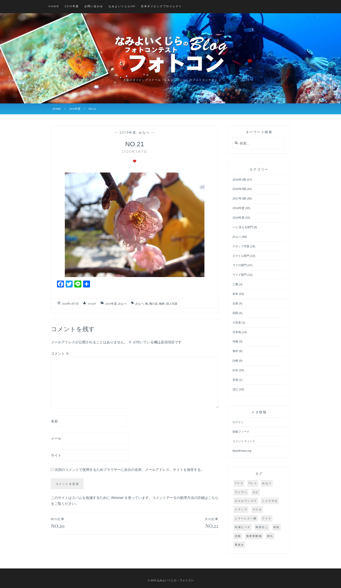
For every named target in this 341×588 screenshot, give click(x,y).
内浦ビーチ (243, 527)
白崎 (235, 360)
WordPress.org (241, 450)
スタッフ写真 (240, 246)
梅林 (162, 303)
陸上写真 (171, 303)
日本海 (236, 332)
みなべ (144, 133)
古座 (235, 303)
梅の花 (153, 303)
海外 (235, 351)
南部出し (262, 527)
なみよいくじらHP (122, 6)
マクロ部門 (239, 265)
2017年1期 (239, 198)
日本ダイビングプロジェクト (161, 6)
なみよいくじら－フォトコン (175, 580)
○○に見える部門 (242, 227)
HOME (53, 6)
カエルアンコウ (246, 500)
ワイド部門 (239, 274)
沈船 (238, 536)
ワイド (266, 518)
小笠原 (236, 322)
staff (92, 303)
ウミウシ (241, 492)
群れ (270, 536)
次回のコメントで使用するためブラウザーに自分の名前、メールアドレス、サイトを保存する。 (129, 470)
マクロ (257, 509)
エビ (255, 492)
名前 (54, 421)
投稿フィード (240, 431)
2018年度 (238, 208)
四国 (235, 313)
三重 (235, 284)
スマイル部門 (240, 255)
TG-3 (239, 483)
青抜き (239, 544)
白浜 (235, 370)
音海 (235, 379)
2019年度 (72, 6)
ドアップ (241, 509)
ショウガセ (270, 500)
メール (56, 438)
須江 (235, 389)
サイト (56, 455)
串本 (235, 294)
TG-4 (252, 483)
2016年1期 (239, 179)
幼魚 (276, 527)
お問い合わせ (93, 6)
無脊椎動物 (254, 536)
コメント (60, 353)
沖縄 (235, 341)
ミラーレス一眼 (246, 518)
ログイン (238, 422)
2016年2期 (239, 189)
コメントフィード (243, 441)
